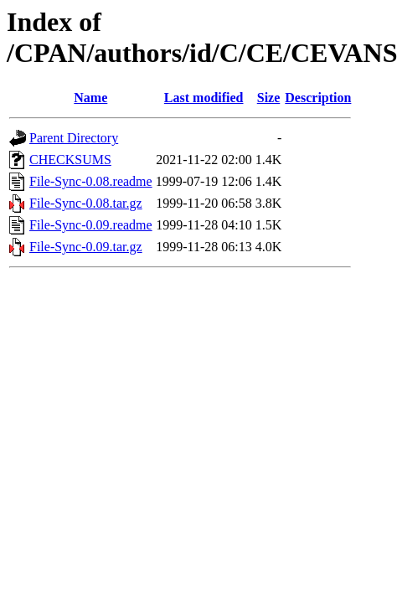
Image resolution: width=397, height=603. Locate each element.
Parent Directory (73, 138)
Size (269, 97)
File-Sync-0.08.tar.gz (85, 203)
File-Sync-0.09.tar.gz (85, 247)
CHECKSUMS (70, 159)
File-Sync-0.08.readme (90, 181)
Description (318, 97)
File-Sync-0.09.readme (90, 225)
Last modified (204, 97)
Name (90, 97)
